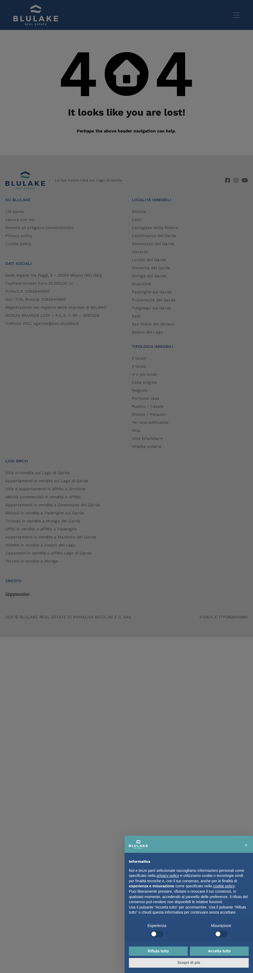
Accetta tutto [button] (219, 951)
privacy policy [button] (168, 875)
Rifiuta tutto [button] (158, 951)
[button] (246, 844)
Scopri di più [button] (189, 962)
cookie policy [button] (223, 886)
